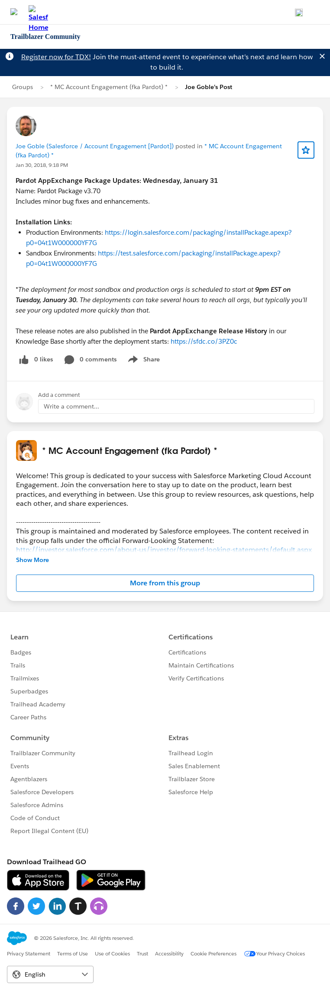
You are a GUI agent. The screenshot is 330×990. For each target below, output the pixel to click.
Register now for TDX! (56, 56)
